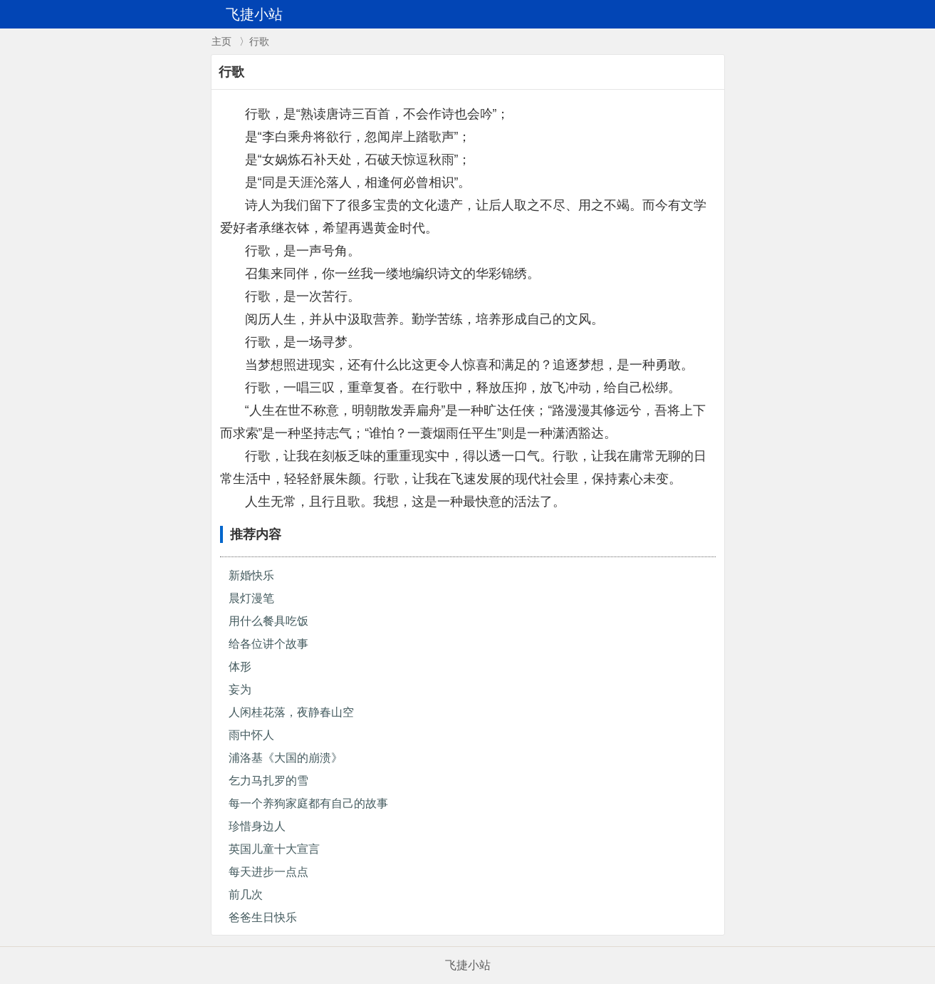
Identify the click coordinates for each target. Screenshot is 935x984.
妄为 (240, 689)
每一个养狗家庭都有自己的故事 (308, 803)
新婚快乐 (251, 575)
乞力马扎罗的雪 (268, 781)
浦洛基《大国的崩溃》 (286, 758)
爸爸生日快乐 (263, 917)
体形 (240, 667)
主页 (221, 41)
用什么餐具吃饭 (268, 621)
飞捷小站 (468, 965)
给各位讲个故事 (268, 644)
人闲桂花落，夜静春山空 (291, 712)
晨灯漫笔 (251, 598)
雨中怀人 (251, 735)
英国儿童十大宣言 (274, 849)
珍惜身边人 (257, 826)
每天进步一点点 (268, 872)
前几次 (246, 895)
